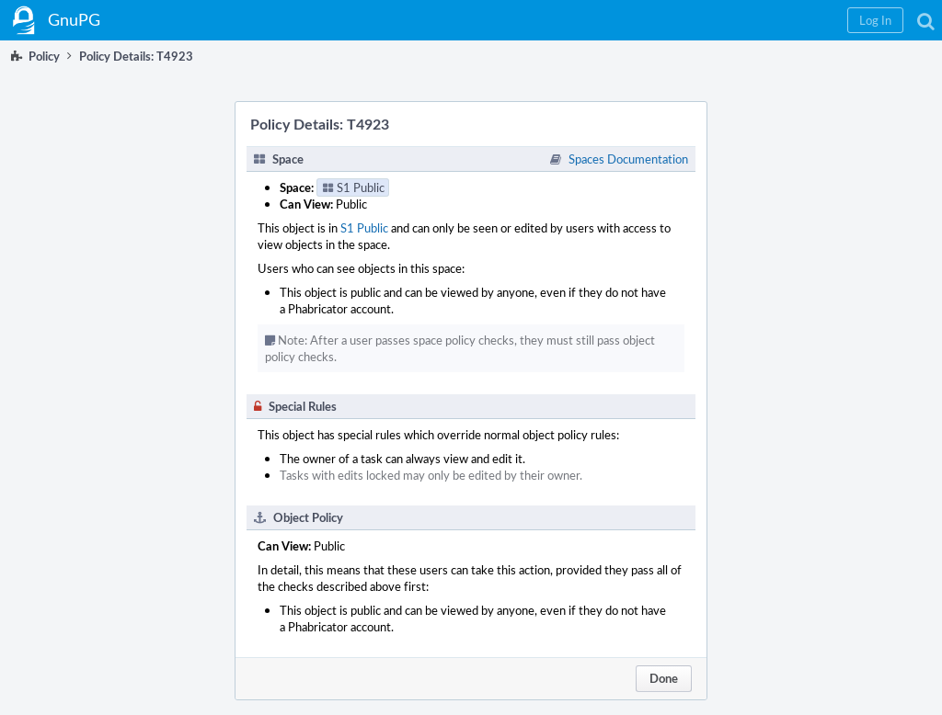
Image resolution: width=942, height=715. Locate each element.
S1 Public (364, 228)
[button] (875, 20)
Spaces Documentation (628, 159)
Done (663, 678)
